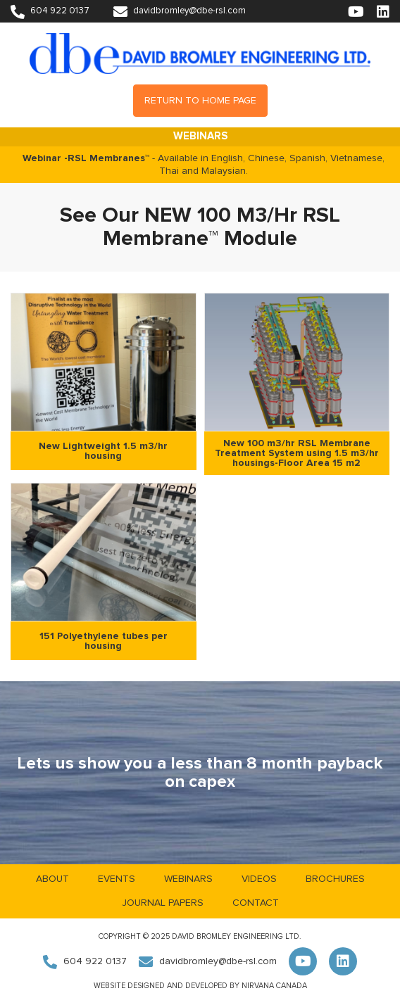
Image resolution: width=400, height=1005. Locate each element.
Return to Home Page (200, 101)
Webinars (188, 879)
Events (116, 879)
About (52, 879)
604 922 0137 (50, 10)
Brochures (335, 879)
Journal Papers (163, 903)
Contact (255, 903)
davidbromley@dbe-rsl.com (179, 10)
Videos (259, 879)
